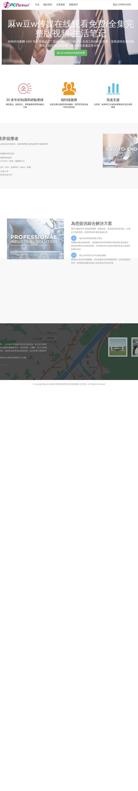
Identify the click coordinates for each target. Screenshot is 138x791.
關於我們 (47, 4)
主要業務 (60, 4)
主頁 (37, 4)
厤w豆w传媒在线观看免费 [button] (74, 52)
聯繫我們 (73, 4)
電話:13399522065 (122, 4)
